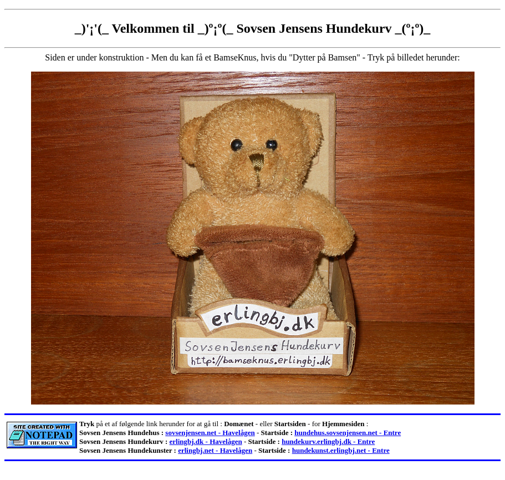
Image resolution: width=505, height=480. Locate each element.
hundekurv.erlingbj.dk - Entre (328, 441)
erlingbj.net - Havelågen (215, 450)
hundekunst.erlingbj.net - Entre (341, 450)
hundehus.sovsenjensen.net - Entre (347, 432)
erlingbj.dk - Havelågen (206, 441)
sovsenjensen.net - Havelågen (209, 432)
